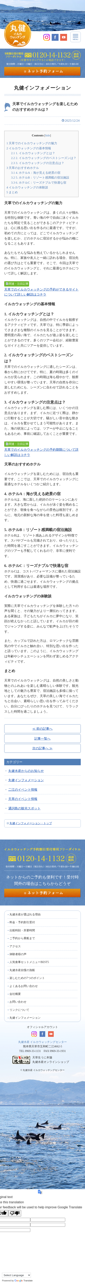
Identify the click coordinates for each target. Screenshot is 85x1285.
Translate (23, 1280)
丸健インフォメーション (26, 780)
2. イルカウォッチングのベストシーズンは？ (43, 158)
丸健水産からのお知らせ (26, 771)
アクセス (15, 946)
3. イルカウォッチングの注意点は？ (37, 163)
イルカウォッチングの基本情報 (28, 148)
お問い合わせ (17, 1001)
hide (47, 135)
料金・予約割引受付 (22, 922)
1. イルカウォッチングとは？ (33, 153)
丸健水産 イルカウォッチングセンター (42, 1041)
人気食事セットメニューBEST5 (29, 962)
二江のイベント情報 (22, 789)
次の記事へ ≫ (42, 748)
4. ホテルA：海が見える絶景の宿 (35, 172)
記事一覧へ (42, 738)
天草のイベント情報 (22, 799)
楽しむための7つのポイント (27, 978)
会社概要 (15, 993)
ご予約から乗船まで (22, 938)
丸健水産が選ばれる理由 (25, 914)
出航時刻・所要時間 (22, 930)
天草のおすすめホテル (22, 167)
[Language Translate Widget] (16, 1275)
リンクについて (19, 1009)
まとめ (12, 192)
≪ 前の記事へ (42, 728)
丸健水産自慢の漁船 (22, 970)
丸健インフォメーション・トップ (30, 823)
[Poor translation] (14, 1213)
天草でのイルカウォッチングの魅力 (31, 143)
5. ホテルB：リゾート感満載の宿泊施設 (40, 177)
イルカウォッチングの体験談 (27, 187)
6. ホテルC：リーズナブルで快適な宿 (38, 182)
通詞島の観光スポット (24, 808)
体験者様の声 (17, 954)
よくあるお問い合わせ (23, 986)
